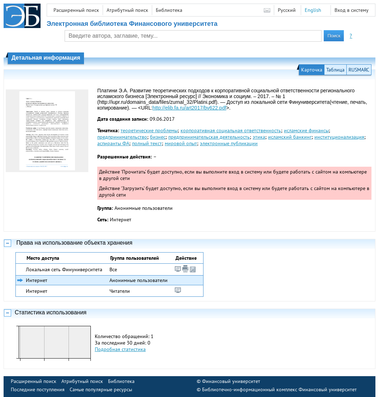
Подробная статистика (120, 349)
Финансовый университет (231, 381)
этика (259, 137)
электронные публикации (229, 143)
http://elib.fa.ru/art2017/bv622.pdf (189, 108)
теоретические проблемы (149, 130)
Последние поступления (38, 389)
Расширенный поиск (76, 10)
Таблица (335, 69)
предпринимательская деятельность (209, 137)
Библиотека (169, 10)
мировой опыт (181, 143)
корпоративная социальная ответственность (231, 130)
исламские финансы (306, 130)
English (313, 10)
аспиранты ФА (113, 143)
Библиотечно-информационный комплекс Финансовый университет (279, 389)
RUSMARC (358, 69)
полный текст (147, 143)
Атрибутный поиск (127, 10)
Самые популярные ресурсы (101, 389)
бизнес (157, 137)
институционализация (339, 137)
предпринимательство (122, 137)
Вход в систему (351, 10)
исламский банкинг (290, 137)
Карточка (311, 69)
